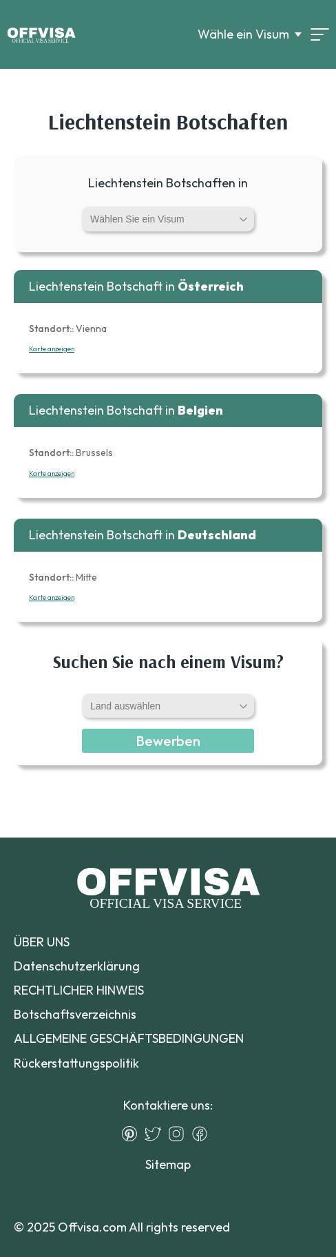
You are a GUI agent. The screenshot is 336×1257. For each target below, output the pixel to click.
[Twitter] (156, 1133)
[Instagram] (179, 1133)
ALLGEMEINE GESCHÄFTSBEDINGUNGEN (129, 1038)
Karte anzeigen (51, 348)
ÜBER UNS (42, 942)
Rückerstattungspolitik (76, 1063)
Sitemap (168, 1164)
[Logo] (41, 34)
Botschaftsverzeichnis (75, 1014)
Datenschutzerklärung (77, 966)
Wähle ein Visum (243, 34)
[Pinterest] (133, 1133)
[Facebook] (203, 1133)
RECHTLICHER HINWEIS (79, 990)
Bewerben (168, 740)
